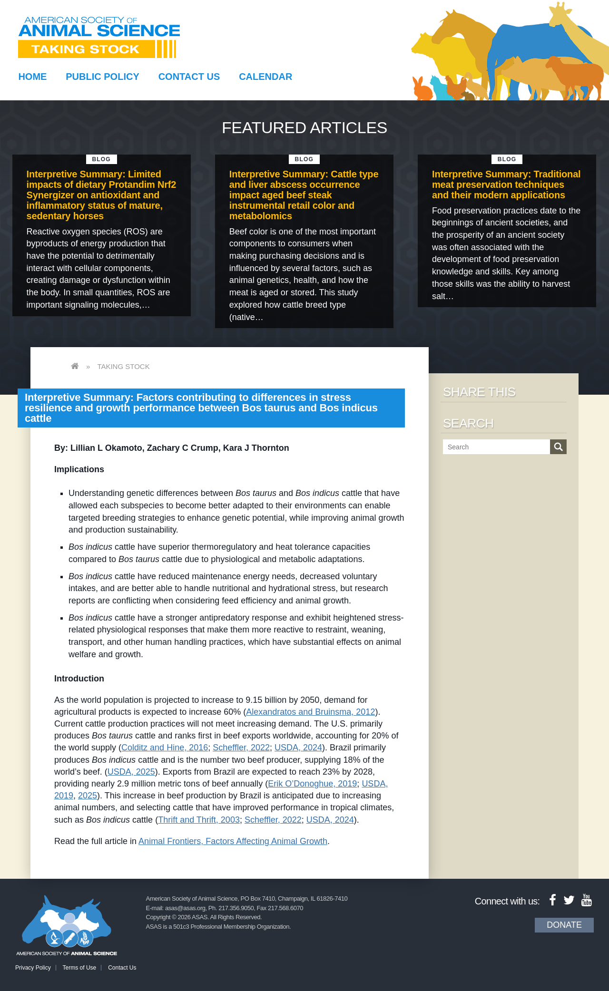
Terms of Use (80, 967)
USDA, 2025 (131, 772)
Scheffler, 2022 (241, 747)
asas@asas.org (185, 908)
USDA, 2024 (298, 747)
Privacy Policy (33, 967)
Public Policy (102, 76)
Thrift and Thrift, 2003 (199, 820)
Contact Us (189, 76)
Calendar (265, 76)
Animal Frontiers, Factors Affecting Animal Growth (232, 841)
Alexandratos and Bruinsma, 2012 (310, 712)
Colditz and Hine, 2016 (164, 747)
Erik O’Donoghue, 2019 (312, 783)
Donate (564, 925)
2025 (87, 795)
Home (32, 76)
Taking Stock (123, 366)
